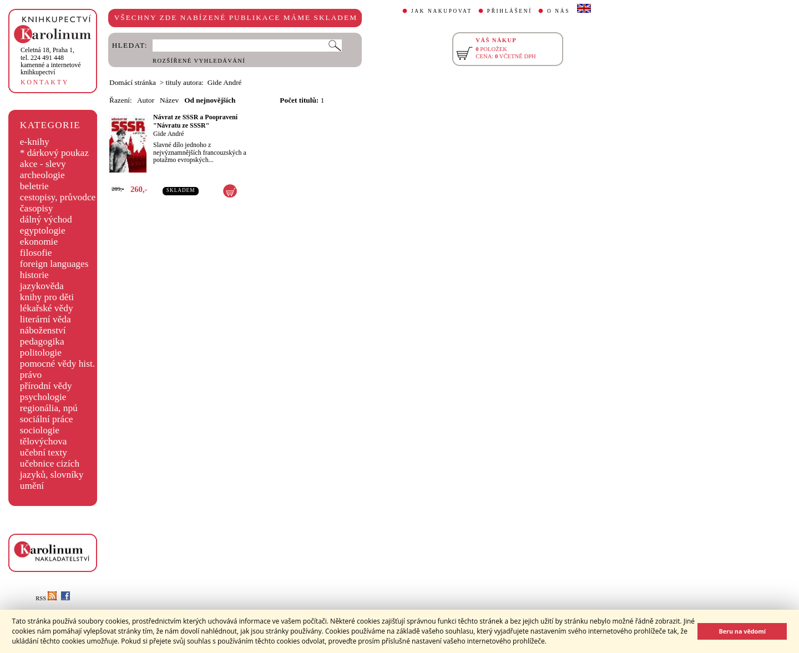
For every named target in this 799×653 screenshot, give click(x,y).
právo (31, 374)
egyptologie (42, 230)
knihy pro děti (47, 297)
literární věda (45, 319)
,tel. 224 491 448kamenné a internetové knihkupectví (51, 61)
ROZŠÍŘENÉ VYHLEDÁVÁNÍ (199, 61)
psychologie (43, 397)
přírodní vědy (46, 386)
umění (32, 485)
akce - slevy (43, 164)
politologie (41, 352)
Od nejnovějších (209, 100)
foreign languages (54, 264)
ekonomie (39, 241)
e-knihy (34, 141)
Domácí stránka (132, 82)
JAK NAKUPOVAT (441, 11)
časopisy (36, 208)
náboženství (43, 330)
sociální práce (46, 419)
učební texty (43, 452)
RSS (46, 598)
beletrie (34, 186)
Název (169, 100)
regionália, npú (49, 408)
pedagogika (42, 341)
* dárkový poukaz (54, 153)
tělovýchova (43, 441)
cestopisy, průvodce (58, 197)
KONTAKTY (45, 82)
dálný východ (46, 219)
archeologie (42, 175)
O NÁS (558, 11)
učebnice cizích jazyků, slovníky (52, 469)
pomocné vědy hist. (57, 363)
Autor (145, 100)
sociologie (39, 430)
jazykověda (42, 286)
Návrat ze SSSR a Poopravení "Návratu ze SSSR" (195, 121)
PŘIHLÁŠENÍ (509, 11)
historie (34, 275)
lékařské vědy (46, 308)
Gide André (168, 134)
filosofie (36, 252)
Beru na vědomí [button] (742, 631)
